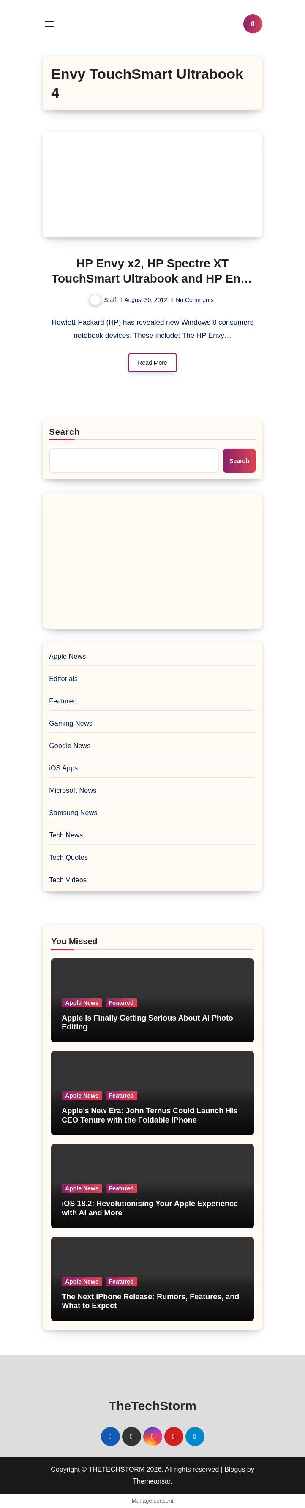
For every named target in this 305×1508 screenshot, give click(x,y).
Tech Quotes (68, 857)
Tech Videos (68, 879)
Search (64, 431)
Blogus (234, 1469)
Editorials (63, 678)
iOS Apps (63, 768)
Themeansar (151, 1481)
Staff (103, 299)
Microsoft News (72, 790)
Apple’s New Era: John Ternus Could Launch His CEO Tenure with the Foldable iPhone (149, 1115)
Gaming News (71, 723)
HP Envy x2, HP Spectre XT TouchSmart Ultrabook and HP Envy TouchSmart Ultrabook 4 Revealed (152, 279)
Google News (69, 745)
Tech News (66, 835)
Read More (152, 362)
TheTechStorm (152, 1406)
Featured (63, 701)
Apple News (67, 656)
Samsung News (73, 812)
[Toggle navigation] (49, 24)
